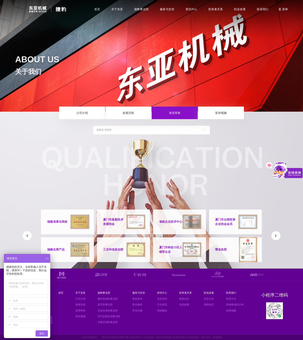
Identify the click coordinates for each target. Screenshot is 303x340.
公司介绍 (82, 112)
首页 (97, 9)
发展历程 (128, 112)
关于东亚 (117, 9)
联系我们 (262, 9)
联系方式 (231, 298)
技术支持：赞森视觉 (211, 337)
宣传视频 (221, 112)
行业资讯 (162, 304)
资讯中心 (191, 9)
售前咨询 (137, 298)
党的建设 (162, 310)
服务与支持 (167, 9)
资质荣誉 (174, 112)
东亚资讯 (162, 298)
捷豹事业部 (141, 9)
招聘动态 (209, 304)
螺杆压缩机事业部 (108, 298)
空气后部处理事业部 (109, 316)
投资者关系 (215, 9)
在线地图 (231, 310)
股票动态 (184, 298)
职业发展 (240, 9)
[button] (27, 237)
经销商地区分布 (235, 304)
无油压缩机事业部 (108, 310)
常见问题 (137, 310)
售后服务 (137, 304)
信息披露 (184, 304)
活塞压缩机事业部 (108, 322)
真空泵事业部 (105, 304)
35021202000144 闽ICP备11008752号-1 (122, 337)
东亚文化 (209, 298)
